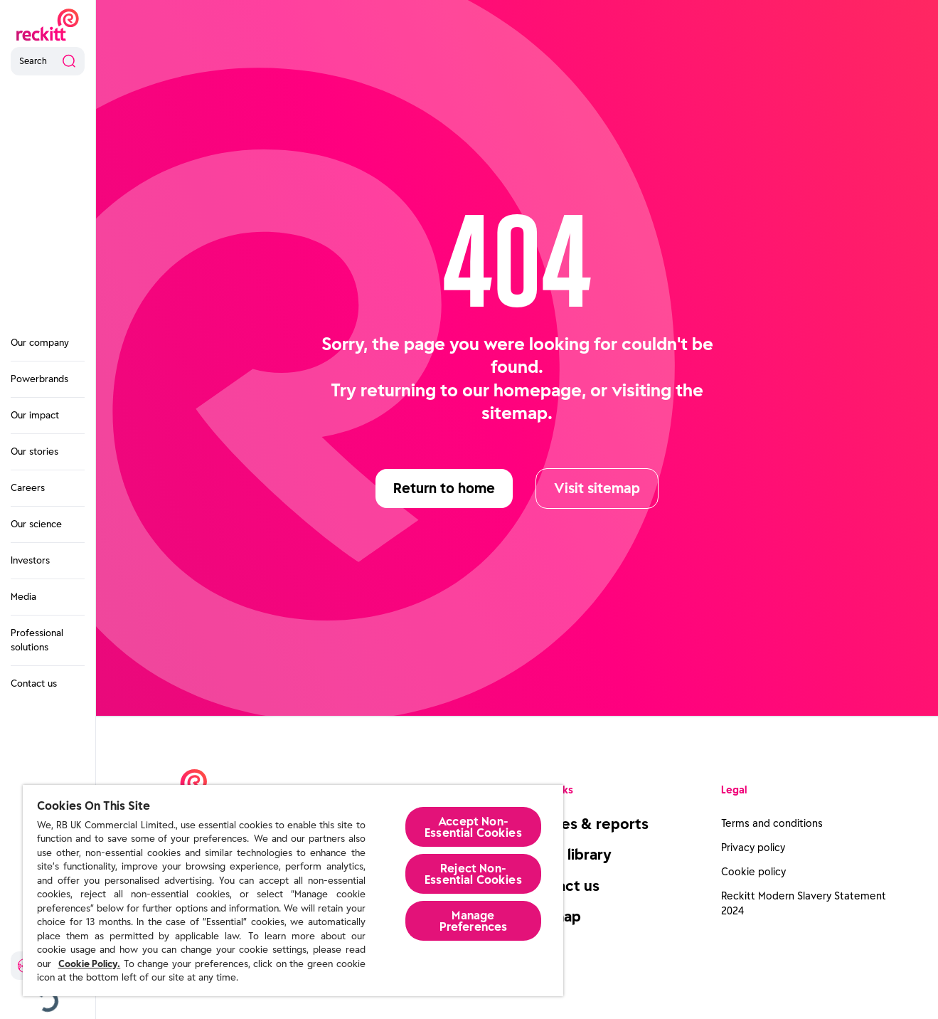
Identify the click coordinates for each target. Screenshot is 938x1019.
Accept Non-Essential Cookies (473, 827)
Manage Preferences (473, 921)
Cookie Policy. (89, 964)
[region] (293, 890)
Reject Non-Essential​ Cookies (473, 874)
